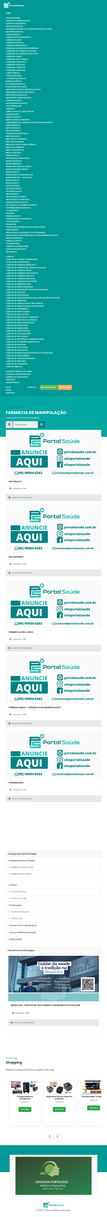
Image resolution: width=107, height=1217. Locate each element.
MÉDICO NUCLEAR (13, 153)
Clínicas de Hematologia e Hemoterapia (25, 306)
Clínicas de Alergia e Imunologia (21, 259)
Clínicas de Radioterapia (18, 356)
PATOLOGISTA (12, 210)
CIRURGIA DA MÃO (14, 40)
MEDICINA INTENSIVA (15, 142)
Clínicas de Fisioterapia (17, 295)
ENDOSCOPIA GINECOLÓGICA (19, 98)
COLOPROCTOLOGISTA (16, 78)
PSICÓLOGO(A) (12, 221)
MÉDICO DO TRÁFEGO (15, 147)
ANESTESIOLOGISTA (14, 26)
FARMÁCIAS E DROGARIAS (17, 377)
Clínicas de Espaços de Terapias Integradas (27, 290)
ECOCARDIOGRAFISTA (15, 84)
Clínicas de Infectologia (18, 312)
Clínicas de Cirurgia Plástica (20, 276)
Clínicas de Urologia (16, 361)
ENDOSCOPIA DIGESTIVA (16, 95)
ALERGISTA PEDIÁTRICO (16, 23)
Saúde (8, 390)
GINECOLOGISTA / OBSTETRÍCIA (20, 111)
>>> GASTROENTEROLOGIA (18, 912)
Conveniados (48, 387)
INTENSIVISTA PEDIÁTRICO (17, 133)
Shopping (10, 393)
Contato (31, 387)
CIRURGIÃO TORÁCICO (15, 67)
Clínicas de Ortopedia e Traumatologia (25, 339)
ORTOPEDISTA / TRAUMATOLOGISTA (21, 205)
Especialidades (13, 18)
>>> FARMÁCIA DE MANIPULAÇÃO (21, 867)
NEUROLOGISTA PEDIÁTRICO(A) (19, 175)
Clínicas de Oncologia (17, 336)
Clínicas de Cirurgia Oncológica (22, 273)
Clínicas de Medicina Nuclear (20, 323)
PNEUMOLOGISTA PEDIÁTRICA (18, 219)
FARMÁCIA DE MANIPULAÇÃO (18, 374)
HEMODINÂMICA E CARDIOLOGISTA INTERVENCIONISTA (29, 122)
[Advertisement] (53, 827)
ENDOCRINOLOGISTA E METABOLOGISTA (23, 89)
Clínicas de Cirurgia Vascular (20, 279)
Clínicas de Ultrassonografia (20, 358)
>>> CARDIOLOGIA (15, 918)
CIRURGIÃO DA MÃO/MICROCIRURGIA (22, 48)
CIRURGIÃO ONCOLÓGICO (17, 59)
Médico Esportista (15, 150)
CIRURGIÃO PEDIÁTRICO (16, 62)
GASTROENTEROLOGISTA (17, 103)
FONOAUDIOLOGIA (14, 100)
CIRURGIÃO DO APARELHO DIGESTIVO (22, 54)
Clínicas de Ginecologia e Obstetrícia (24, 303)
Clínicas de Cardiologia (17, 262)
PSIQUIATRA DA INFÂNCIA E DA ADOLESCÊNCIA (26, 227)
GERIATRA (10, 109)
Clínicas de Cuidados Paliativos (21, 281)
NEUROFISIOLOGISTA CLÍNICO (18, 166)
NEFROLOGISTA (12, 155)
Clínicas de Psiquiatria (17, 350)
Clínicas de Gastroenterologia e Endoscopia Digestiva (33, 298)
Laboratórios (12, 382)
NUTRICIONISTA (12, 180)
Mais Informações (21, 497)
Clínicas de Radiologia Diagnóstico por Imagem (29, 353)
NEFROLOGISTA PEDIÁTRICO (18, 158)
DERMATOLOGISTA (14, 81)
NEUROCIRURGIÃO (13, 164)
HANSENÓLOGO (12, 114)
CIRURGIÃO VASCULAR (15, 70)
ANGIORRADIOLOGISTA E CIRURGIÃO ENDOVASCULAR (29, 29)
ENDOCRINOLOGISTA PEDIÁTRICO (20, 92)
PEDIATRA (10, 213)
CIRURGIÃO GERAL (14, 56)
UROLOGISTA (11, 252)
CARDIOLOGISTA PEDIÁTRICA (18, 37)
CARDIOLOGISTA (13, 34)
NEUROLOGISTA (12, 172)
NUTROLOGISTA (12, 183)
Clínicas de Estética (15, 292)
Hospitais (10, 380)
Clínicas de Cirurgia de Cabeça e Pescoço (26, 268)
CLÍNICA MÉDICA (13, 73)
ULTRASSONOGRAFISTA (16, 249)
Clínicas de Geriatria (16, 301)
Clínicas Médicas (14, 367)
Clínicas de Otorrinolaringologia (23, 342)
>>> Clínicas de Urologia (17, 898)
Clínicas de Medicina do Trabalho (22, 317)
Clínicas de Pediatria (16, 345)
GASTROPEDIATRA (14, 106)
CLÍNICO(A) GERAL (14, 76)
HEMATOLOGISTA (13, 117)
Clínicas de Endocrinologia (19, 287)
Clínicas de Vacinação (17, 364)
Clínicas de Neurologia (17, 328)
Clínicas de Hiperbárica (17, 309)
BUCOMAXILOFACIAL (14, 32)
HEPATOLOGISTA (13, 128)
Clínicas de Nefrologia (17, 325)
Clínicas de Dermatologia (18, 284)
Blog (8, 387)
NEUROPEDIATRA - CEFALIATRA (19, 177)
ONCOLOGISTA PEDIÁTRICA (18, 199)
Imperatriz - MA (17, 488)
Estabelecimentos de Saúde (19, 371)
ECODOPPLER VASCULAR (16, 87)
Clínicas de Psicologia (17, 347)
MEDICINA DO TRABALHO (16, 139)
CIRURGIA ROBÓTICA (15, 43)
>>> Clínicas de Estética (17, 892)
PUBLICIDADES (12, 230)
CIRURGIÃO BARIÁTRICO (16, 45)
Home (8, 13)
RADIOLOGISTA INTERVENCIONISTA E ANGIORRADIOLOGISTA (32, 235)
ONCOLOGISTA (12, 194)
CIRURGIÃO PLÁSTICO (15, 65)
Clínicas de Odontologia (18, 331)
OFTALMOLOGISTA (14, 191)
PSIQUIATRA (11, 224)
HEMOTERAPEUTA (13, 125)
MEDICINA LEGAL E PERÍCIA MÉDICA (21, 144)
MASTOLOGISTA (13, 136)
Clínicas (10, 257)
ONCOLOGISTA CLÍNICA (16, 197)
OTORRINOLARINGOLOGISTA (18, 208)
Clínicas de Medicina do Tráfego (21, 320)
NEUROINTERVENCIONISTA (17, 169)
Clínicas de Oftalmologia (18, 334)
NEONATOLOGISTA (14, 161)
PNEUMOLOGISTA (13, 216)
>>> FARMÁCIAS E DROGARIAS (19, 874)
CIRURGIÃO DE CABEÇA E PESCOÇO (21, 51)
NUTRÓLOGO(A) (13, 186)
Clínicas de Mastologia (17, 314)
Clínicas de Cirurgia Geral (19, 270)
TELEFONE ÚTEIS (12, 243)
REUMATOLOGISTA (14, 241)
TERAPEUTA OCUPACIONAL (17, 246)
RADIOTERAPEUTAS (14, 238)
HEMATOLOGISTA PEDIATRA (18, 120)
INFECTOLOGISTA (13, 131)
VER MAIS (25, 1109)
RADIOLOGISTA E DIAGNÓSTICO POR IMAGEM (25, 232)
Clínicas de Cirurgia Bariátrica (21, 265)
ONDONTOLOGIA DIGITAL (17, 202)
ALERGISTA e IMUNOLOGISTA (18, 21)
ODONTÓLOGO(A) (13, 188)
